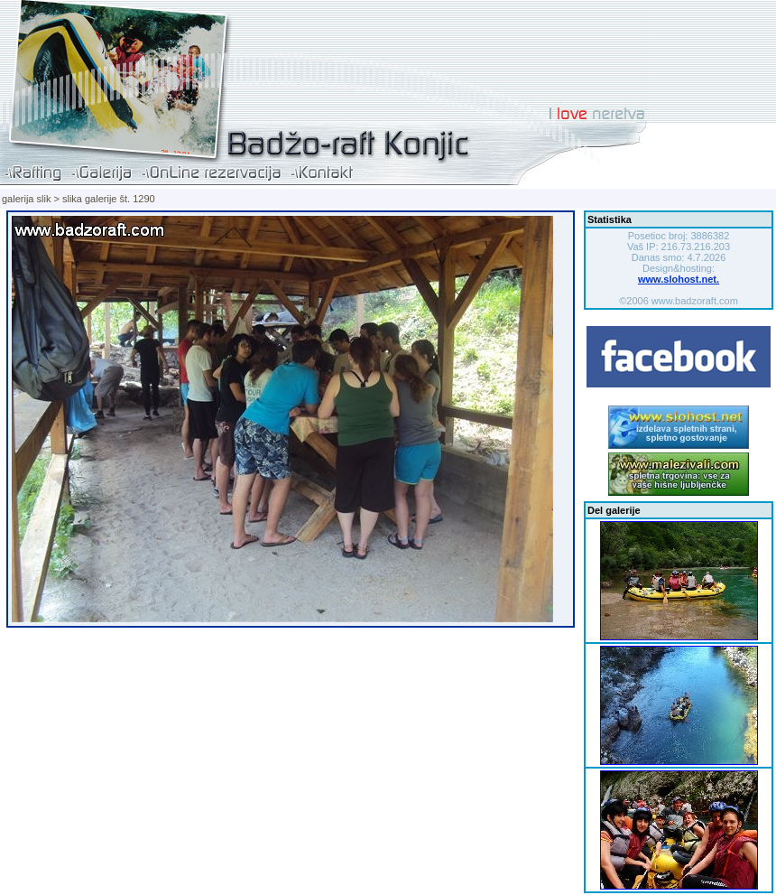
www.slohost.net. (678, 279)
